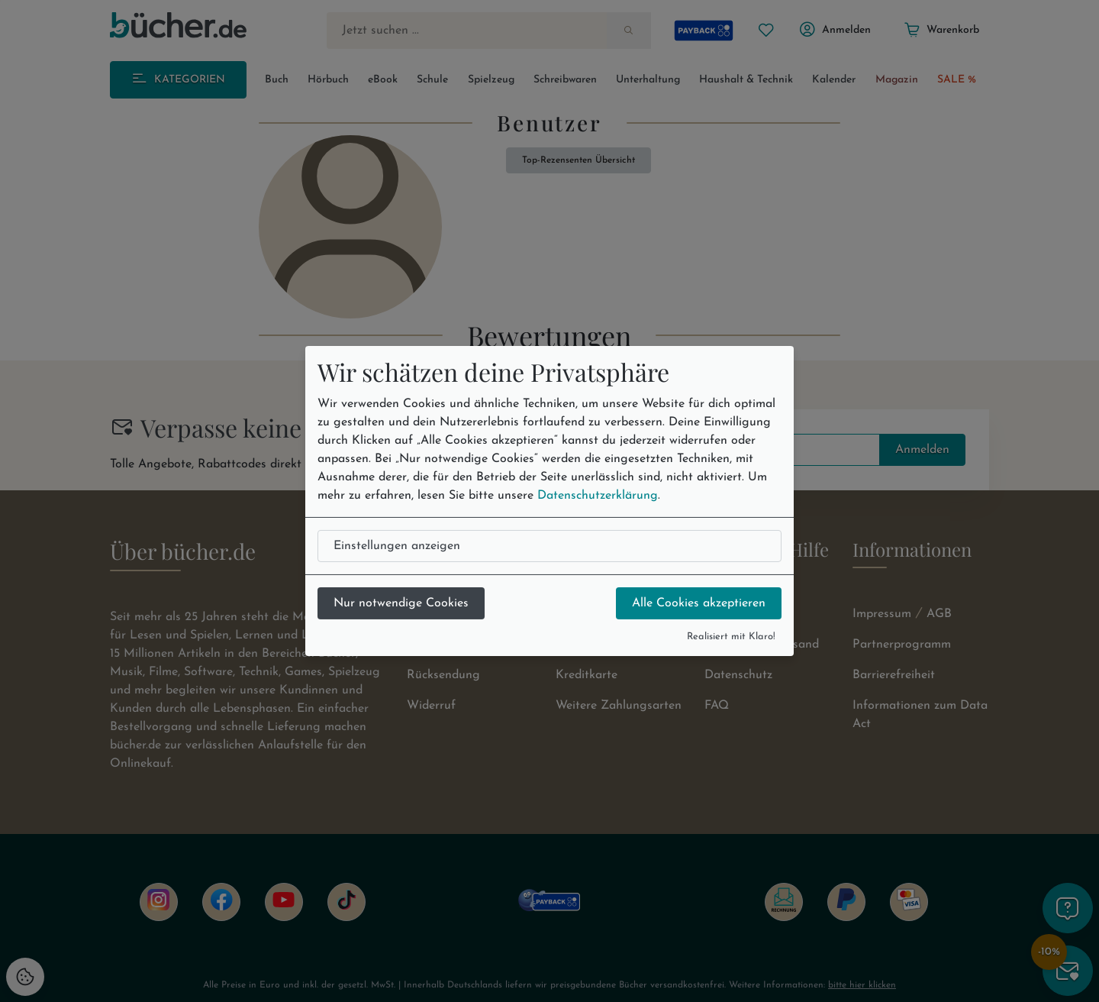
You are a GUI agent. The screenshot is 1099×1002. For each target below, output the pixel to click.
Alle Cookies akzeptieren (698, 603)
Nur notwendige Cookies (401, 603)
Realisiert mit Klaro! (731, 637)
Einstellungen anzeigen (397, 546)
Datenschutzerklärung (597, 496)
